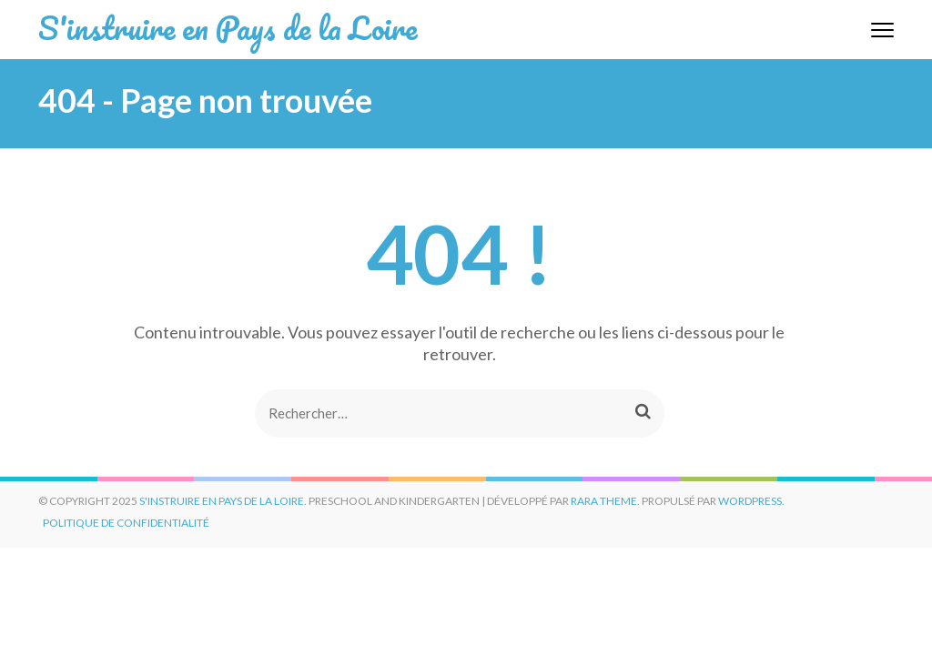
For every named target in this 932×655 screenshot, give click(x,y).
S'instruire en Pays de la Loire (227, 27)
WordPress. (751, 501)
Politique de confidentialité (126, 522)
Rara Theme (604, 501)
